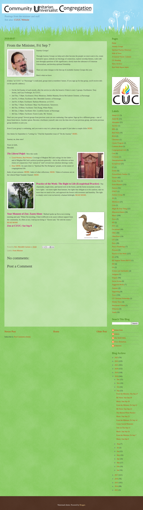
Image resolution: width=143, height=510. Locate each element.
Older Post (102, 331)
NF (113, 223)
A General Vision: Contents (121, 57)
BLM (114, 136)
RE (113, 257)
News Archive (117, 64)
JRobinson (115, 202)
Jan (118, 470)
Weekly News (117, 302)
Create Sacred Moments (124, 424)
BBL (113, 129)
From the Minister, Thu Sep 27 (127, 394)
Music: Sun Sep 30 (123, 401)
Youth (114, 312)
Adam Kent (119, 330)
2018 (117, 376)
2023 (117, 357)
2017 (117, 475)
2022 (117, 361)
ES (113, 167)
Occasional (116, 229)
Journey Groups (117, 46)
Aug (118, 444)
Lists (113, 205)
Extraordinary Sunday (119, 174)
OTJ (113, 240)
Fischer (114, 178)
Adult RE (115, 119)
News (114, 219)
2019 (117, 372)
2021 (117, 365)
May (118, 455)
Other (114, 233)
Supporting (116, 292)
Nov (118, 383)
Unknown (118, 346)
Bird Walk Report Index (120, 67)
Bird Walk (115, 133)
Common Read (117, 146)
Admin (117, 334)
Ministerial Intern (118, 212)
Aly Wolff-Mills (120, 338)
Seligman (115, 274)
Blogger (82, 505)
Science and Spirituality (120, 271)
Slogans (115, 278)
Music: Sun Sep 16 (123, 432)
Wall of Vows (116, 53)
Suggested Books (118, 285)
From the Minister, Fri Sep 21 (126, 405)
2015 (117, 483)
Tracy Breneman (120, 342)
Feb (118, 466)
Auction (115, 126)
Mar (118, 463)
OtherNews (116, 236)
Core (113, 153)
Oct (118, 387)
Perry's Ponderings (118, 247)
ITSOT (114, 191)
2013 (117, 490)
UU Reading (116, 60)
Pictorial (115, 250)
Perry (114, 243)
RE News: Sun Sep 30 (124, 398)
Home (56, 331)
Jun (118, 451)
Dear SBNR (16, 166)
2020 (117, 369)
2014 (117, 486)
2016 (117, 479)
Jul (118, 448)
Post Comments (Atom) (22, 337)
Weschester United (118, 305)
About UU (115, 115)
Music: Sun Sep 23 (123, 416)
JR (113, 198)
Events (114, 171)
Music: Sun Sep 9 (122, 439)
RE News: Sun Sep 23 (124, 409)
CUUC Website (21, 19)
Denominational (117, 160)
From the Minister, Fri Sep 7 (126, 435)
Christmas (115, 140)
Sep (118, 391)
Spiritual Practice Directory (121, 50)
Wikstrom (115, 309)
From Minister (18, 251)
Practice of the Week (119, 254)
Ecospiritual (116, 164)
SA (113, 267)
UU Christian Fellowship (121, 298)
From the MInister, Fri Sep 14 (126, 420)
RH (113, 264)
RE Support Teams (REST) (121, 260)
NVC (114, 226)
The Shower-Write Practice (125, 413)
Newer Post (10, 331)
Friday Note (116, 181)
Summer (115, 288)
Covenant (115, 157)
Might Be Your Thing (119, 209)
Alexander (115, 122)
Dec (118, 379)
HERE (89, 128)
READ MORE (80, 195)
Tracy (114, 295)
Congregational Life (119, 150)
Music (114, 216)
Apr (118, 459)
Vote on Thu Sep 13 (123, 428)
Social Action (116, 281)
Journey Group (117, 195)
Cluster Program (118, 143)
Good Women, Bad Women (22, 158)
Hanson (114, 188)
